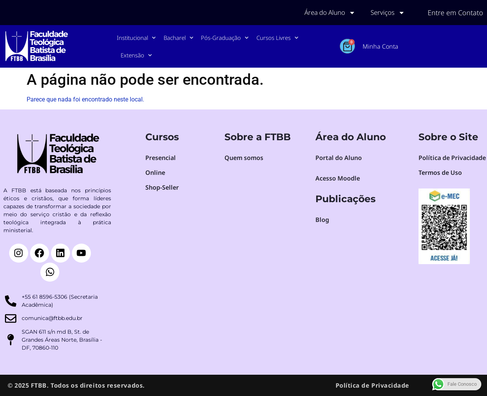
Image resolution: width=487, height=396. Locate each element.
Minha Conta (380, 46)
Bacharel (179, 38)
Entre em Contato (455, 12)
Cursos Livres (277, 38)
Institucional (136, 38)
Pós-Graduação (225, 38)
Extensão (136, 55)
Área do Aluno (325, 12)
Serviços (387, 12)
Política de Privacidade (372, 385)
